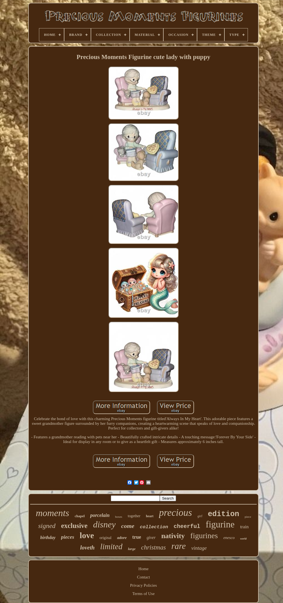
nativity (173, 536)
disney (104, 524)
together (134, 516)
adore (122, 537)
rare (178, 546)
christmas (153, 547)
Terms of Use (143, 593)
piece (248, 516)
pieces (67, 537)
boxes (118, 516)
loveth (87, 547)
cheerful (187, 526)
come (127, 525)
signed (47, 525)
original (105, 538)
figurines (204, 535)
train (244, 526)
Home (143, 569)
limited (111, 546)
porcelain (99, 515)
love (87, 535)
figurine (220, 524)
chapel (80, 516)
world (243, 538)
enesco (229, 537)
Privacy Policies (143, 585)
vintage (199, 548)
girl (200, 516)
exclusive (74, 525)
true (136, 537)
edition (223, 514)
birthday (48, 537)
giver (151, 537)
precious (175, 512)
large (131, 549)
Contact (143, 577)
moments (52, 513)
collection (154, 527)
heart (149, 516)
